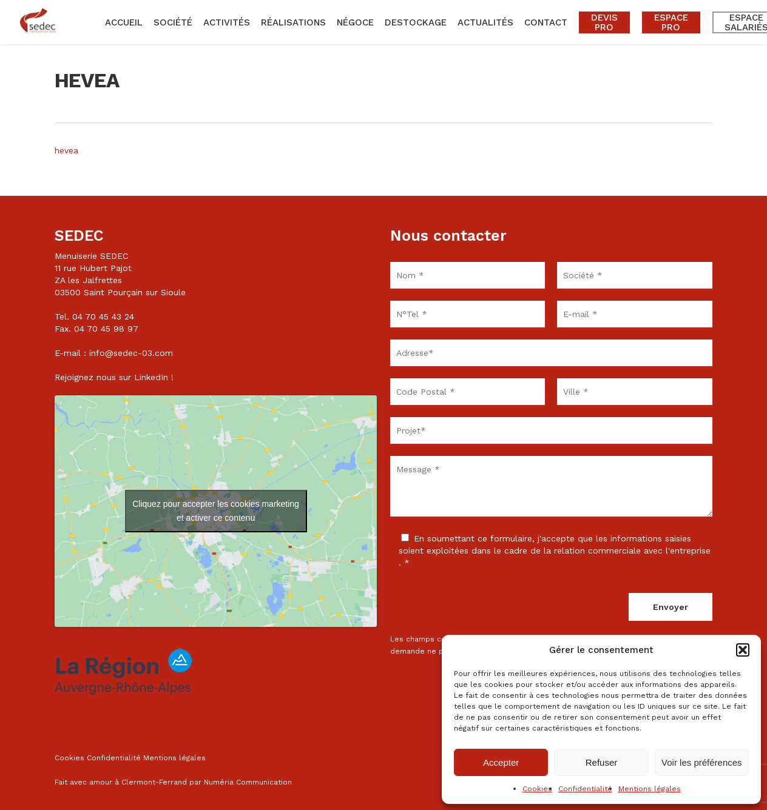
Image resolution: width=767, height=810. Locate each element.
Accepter (501, 762)
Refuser (602, 762)
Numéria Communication (248, 782)
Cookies (537, 789)
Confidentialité (585, 789)
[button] (743, 650)
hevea (66, 150)
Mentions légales (649, 789)
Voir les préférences (701, 762)
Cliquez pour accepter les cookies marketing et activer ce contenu (215, 511)
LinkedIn (151, 377)
